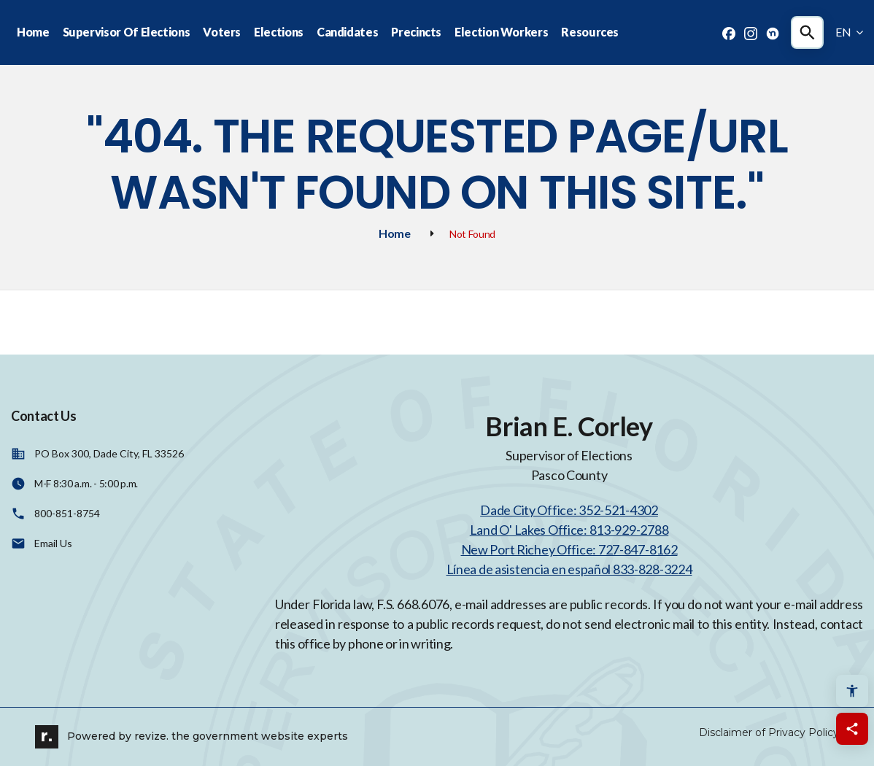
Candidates (347, 32)
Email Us (53, 543)
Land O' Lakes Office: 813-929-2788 (569, 530)
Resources (590, 32)
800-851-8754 (67, 513)
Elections (278, 32)
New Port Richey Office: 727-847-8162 (569, 549)
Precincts (416, 32)
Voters (222, 32)
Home (33, 32)
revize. (151, 736)
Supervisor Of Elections (126, 32)
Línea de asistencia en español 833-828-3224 (569, 569)
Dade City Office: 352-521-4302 (569, 510)
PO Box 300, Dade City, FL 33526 (109, 453)
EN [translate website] (849, 32)
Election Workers (501, 32)
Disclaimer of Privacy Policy (769, 732)
